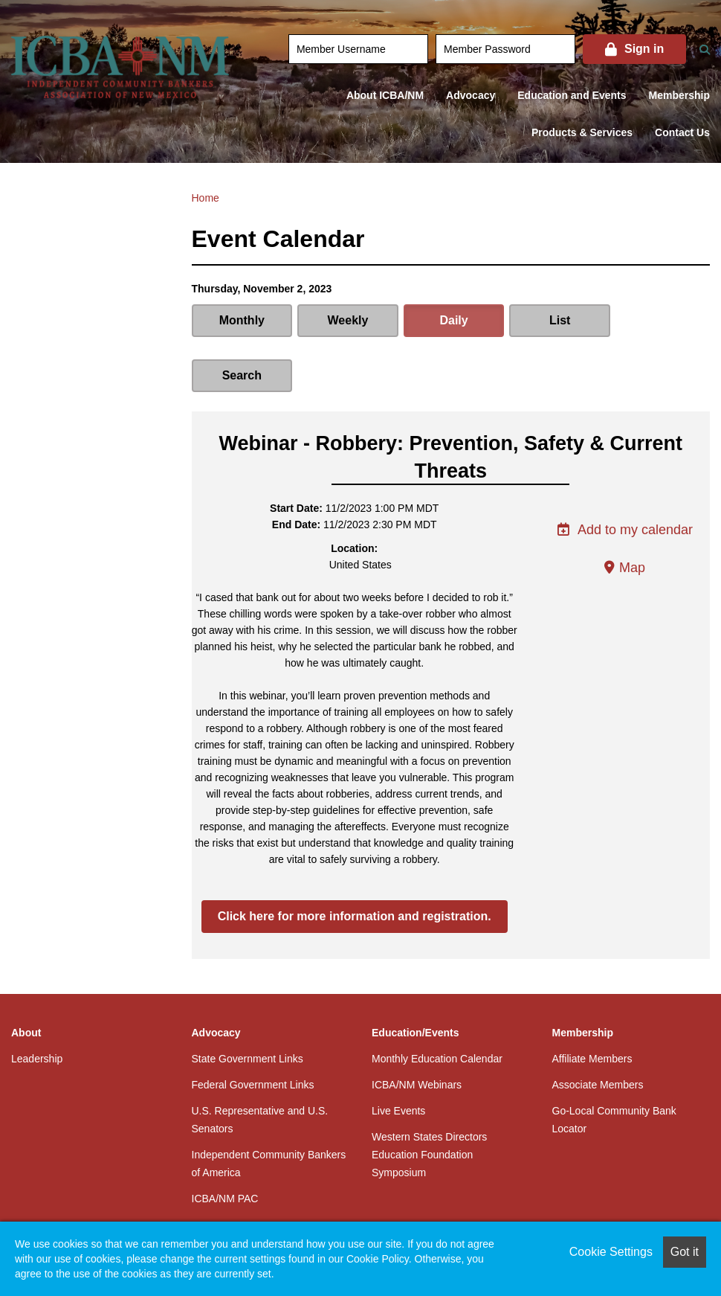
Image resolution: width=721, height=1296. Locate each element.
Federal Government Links (253, 1030)
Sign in (644, 48)
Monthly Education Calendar (437, 1004)
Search (659, 320)
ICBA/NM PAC (225, 1143)
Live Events (398, 1056)
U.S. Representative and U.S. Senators (260, 1065)
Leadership (36, 1004)
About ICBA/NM (385, 95)
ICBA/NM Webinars (417, 1030)
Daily (450, 320)
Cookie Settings (611, 1251)
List (555, 320)
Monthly (241, 320)
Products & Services (582, 132)
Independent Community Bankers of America (269, 1108)
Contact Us (682, 132)
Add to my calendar (625, 474)
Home (205, 198)
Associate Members (598, 1030)
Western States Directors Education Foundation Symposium (429, 1099)
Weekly (346, 320)
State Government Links (247, 1004)
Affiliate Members (592, 1004)
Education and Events (571, 95)
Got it (684, 1251)
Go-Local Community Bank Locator (614, 1065)
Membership (679, 95)
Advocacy (470, 95)
